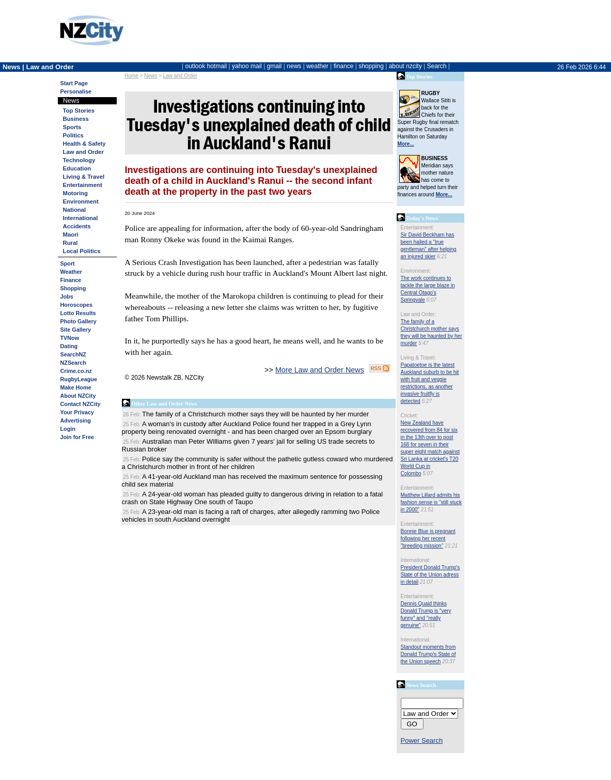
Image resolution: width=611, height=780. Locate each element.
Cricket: (409, 415)
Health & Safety (84, 144)
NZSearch (73, 363)
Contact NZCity (80, 404)
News (150, 76)
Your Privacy (77, 412)
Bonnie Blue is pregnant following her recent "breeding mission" (428, 538)
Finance (71, 280)
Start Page (74, 83)
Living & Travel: (418, 358)
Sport (67, 263)
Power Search (422, 740)
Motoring (75, 193)
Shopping (73, 288)
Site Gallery (75, 329)
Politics (73, 135)
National (74, 210)
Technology (79, 160)
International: (416, 560)
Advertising (75, 420)
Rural (70, 243)
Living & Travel (84, 177)
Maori (71, 234)
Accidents (77, 226)
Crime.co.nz (76, 371)
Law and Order (180, 76)
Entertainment (82, 185)
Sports (72, 127)
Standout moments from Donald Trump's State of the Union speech (428, 654)
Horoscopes (76, 305)
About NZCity (78, 396)
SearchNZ (73, 354)
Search (436, 66)
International (80, 218)
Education (77, 168)
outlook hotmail (206, 66)
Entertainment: (417, 227)
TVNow (70, 338)
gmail (274, 66)
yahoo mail (247, 66)
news (294, 66)
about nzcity (405, 66)
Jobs (66, 296)
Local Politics (82, 251)
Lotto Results (78, 313)
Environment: (416, 271)
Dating (69, 346)
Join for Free (77, 437)
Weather (71, 272)
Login (67, 429)
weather (317, 66)
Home (131, 76)
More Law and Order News (319, 370)
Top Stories (79, 110)
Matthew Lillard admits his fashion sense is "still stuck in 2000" (431, 502)
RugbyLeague (78, 379)
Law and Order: (418, 314)
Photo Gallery (78, 321)
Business (76, 119)
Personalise (76, 91)
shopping (371, 66)
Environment (81, 201)
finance (344, 66)
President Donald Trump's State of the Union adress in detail (430, 575)
